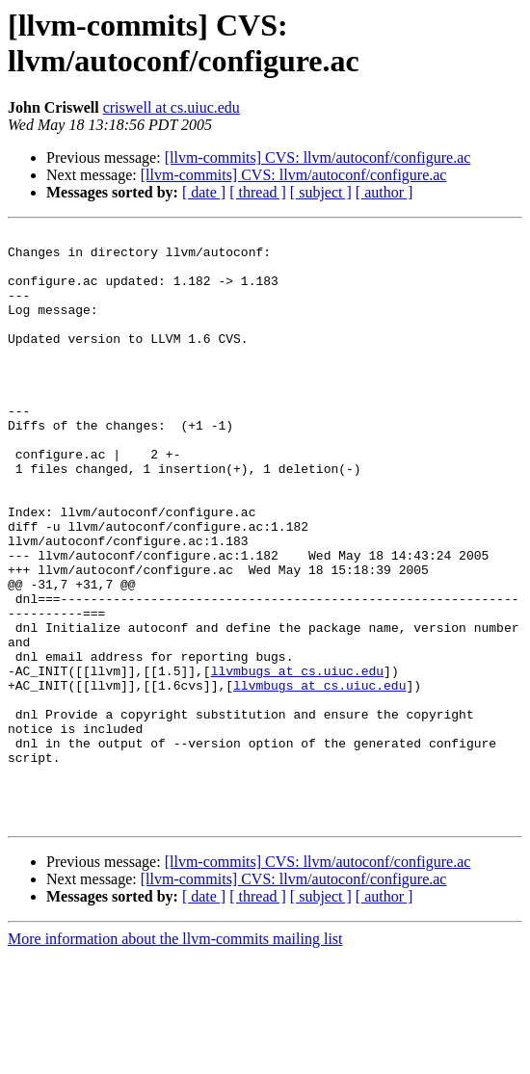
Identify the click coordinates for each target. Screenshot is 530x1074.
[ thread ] (257, 192)
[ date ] (203, 192)
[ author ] (384, 192)
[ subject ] (321, 192)
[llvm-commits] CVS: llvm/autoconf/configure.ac (318, 157)
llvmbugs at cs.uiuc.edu (297, 760)
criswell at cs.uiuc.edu (171, 107)
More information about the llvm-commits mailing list (175, 1057)
